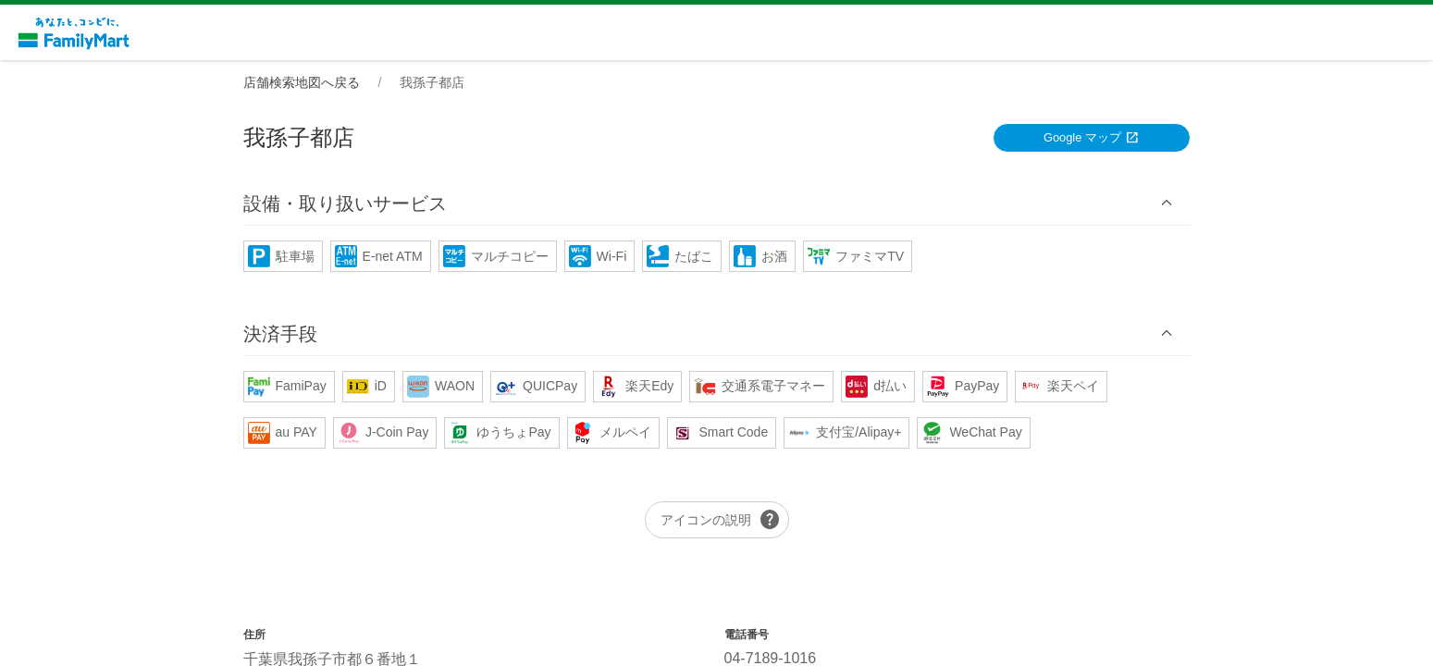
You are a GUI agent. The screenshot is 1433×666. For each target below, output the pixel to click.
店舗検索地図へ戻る (301, 82)
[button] (717, 203)
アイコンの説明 (721, 520)
